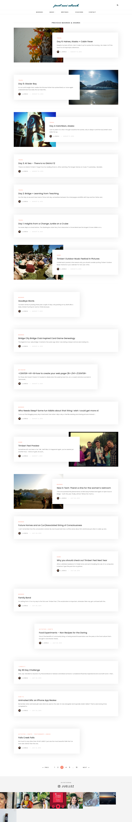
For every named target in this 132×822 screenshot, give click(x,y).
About (52, 815)
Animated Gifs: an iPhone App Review (37, 700)
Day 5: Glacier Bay (27, 83)
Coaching (79, 12)
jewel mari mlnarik (66, 5)
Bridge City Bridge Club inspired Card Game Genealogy (46, 338)
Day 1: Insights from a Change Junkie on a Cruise (43, 223)
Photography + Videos (42, 734)
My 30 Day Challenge (29, 670)
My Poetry (22, 370)
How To (21, 697)
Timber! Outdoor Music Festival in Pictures (78, 258)
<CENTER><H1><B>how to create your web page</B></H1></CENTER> (52, 373)
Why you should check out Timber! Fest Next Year (82, 560)
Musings (39, 12)
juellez (68, 786)
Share (59, 255)
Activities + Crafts (46, 629)
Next (85, 767)
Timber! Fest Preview (28, 445)
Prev (47, 767)
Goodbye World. (26, 301)
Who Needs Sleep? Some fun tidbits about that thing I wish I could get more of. (58, 410)
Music (52, 12)
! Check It (21, 666)
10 (76, 767)
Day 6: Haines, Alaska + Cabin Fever (75, 41)
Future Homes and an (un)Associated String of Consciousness (50, 525)
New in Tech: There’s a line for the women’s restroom (84, 487)
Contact (92, 12)
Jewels (64, 52)
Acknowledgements (75, 815)
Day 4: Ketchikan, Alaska (62, 126)
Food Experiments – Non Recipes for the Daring (63, 632)
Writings (64, 12)
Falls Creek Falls (26, 737)
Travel (59, 38)
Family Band (24, 597)
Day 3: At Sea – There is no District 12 (36, 163)
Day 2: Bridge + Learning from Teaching (38, 193)
